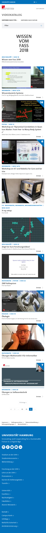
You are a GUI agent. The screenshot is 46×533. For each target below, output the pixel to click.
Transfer (5, 483)
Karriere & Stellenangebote (12, 480)
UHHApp (5, 519)
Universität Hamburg (8, 2)
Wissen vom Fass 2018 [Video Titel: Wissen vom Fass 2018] (11, 59)
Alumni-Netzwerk (8, 505)
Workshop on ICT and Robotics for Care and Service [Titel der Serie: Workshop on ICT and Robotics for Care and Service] (22, 170)
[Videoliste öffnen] (40, 97)
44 (23, 409)
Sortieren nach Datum (29, 20)
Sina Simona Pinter (27, 249)
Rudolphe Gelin (6, 174)
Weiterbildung (7, 462)
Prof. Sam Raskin (6, 285)
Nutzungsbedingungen (8, 424)
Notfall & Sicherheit (9, 522)
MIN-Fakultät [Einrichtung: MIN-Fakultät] (7, 57)
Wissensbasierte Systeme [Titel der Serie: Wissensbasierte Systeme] (12, 93)
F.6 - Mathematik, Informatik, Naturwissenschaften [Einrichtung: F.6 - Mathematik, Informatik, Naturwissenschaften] (22, 205)
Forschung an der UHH (10, 469)
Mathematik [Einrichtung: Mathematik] (6, 281)
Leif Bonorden (5, 394)
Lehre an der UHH (8, 473)
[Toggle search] (39, 2)
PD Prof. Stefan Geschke (8, 358)
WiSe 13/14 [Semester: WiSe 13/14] (16, 90)
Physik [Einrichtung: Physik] (4, 124)
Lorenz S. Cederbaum (21, 134)
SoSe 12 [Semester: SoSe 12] (11, 124)
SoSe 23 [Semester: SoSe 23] (16, 244)
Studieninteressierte (9, 458)
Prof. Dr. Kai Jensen (29, 319)
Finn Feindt (5, 213)
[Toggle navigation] (44, 2)
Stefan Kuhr (5, 134)
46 (31, 409)
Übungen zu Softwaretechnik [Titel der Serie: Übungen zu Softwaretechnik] (14, 392)
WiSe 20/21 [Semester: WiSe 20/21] (6, 208)
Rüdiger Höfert (15, 174)
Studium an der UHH (9, 455)
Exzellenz (5, 494)
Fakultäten (6, 501)
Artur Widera (12, 134)
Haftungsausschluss (16, 422)
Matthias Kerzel (29, 95)
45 (27, 409)
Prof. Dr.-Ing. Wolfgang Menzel (10, 95)
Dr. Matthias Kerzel (16, 249)
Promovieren (6, 476)
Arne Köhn (22, 95)
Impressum (5, 422)
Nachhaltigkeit (7, 497)
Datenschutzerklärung (32, 422)
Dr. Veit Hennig (20, 319)
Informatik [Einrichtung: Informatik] (6, 90)
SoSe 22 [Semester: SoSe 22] (23, 281)
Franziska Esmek (6, 249)
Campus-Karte (7, 515)
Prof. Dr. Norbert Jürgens (8, 319)
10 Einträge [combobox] (23, 402)
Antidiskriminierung (9, 526)
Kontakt (5, 512)
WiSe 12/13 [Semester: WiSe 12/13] (16, 166)
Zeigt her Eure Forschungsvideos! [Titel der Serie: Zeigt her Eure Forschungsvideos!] (16, 246)
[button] (34, 2)
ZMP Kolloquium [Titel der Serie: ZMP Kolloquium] (9, 283)
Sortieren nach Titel (9, 20)
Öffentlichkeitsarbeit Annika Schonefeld (13, 62)
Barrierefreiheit (22, 424)
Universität (6, 490)
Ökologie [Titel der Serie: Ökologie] (6, 316)
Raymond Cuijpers (24, 174)
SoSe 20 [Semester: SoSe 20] (16, 353)
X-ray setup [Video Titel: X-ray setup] (7, 210)
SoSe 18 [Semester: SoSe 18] (16, 57)
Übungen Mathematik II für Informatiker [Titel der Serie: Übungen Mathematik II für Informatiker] (19, 355)
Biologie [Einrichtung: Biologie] (5, 314)
